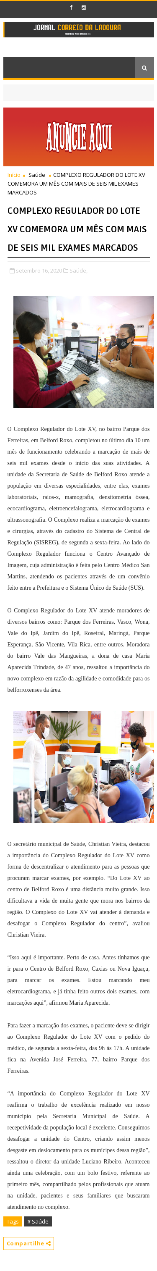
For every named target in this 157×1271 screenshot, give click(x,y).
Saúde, (78, 270)
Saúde (36, 175)
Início (14, 175)
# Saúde (38, 1221)
